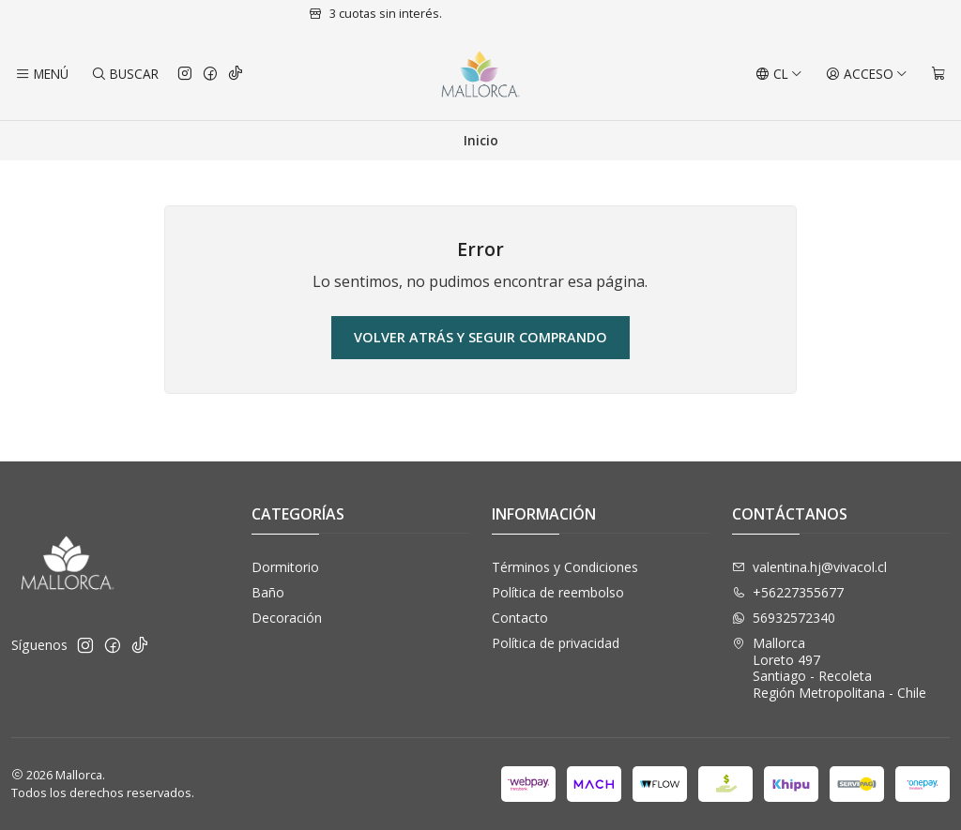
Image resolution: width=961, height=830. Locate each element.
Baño (268, 592)
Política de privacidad (555, 643)
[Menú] (41, 74)
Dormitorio (285, 567)
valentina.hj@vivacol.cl (809, 567)
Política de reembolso (558, 592)
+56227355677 (788, 592)
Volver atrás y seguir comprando (480, 337)
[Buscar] (123, 74)
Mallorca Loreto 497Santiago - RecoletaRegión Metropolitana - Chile (829, 668)
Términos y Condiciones (565, 567)
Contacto (520, 617)
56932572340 (783, 617)
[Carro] (938, 74)
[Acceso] (866, 74)
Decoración (287, 617)
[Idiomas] (779, 74)
